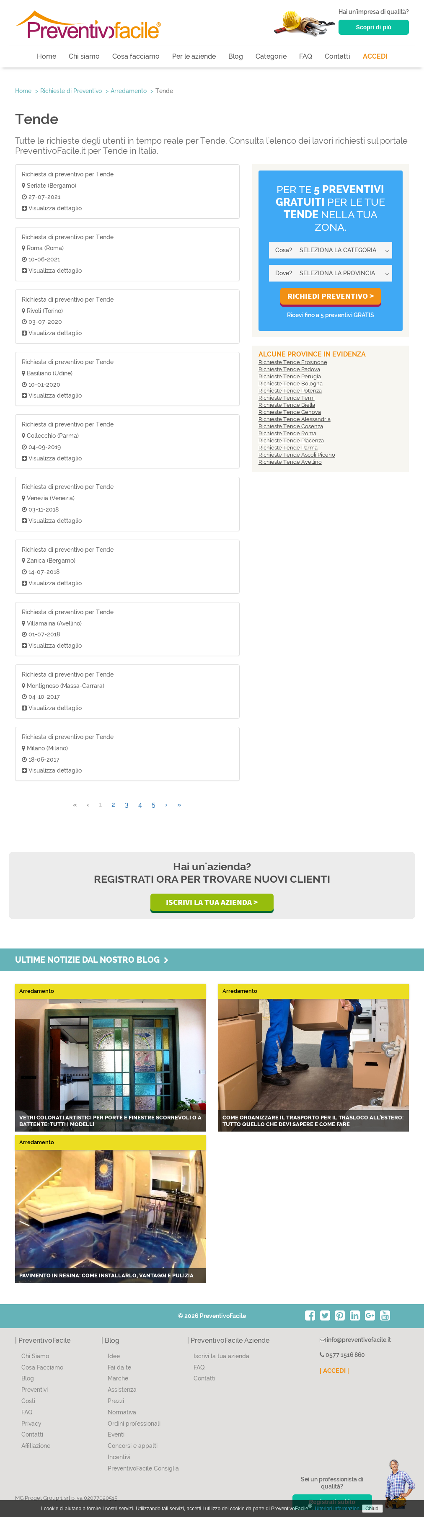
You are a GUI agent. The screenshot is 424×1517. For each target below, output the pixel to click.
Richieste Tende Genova (290, 412)
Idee (114, 1356)
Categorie (271, 56)
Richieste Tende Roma (287, 433)
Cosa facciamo (136, 56)
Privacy (31, 1423)
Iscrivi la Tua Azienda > (212, 902)
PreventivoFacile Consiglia (143, 1468)
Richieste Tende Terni (287, 398)
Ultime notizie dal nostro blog (91, 960)
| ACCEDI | (334, 1371)
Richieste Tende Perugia (290, 376)
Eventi (116, 1434)
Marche (118, 1378)
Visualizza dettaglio (52, 208)
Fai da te (119, 1367)
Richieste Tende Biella (287, 405)
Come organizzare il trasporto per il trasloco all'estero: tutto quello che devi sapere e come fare (312, 1120)
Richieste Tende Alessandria (295, 419)
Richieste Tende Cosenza (291, 426)
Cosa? (283, 250)
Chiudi (372, 1509)
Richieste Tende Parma (288, 448)
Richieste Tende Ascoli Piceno (297, 455)
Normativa (122, 1412)
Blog (235, 56)
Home (46, 56)
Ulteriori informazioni (337, 1509)
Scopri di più (374, 27)
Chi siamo (84, 56)
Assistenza (122, 1389)
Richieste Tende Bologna (291, 383)
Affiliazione (35, 1445)
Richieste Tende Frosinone (293, 362)
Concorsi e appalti (133, 1445)
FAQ (305, 56)
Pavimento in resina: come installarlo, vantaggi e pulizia (106, 1275)
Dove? (283, 273)
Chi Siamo (35, 1356)
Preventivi (34, 1389)
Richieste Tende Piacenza (291, 440)
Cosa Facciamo (42, 1367)
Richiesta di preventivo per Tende (68, 174)
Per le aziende (194, 56)
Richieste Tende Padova (289, 369)
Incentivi (119, 1457)
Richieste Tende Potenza (290, 391)
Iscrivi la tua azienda (221, 1356)
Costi (28, 1401)
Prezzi (116, 1401)
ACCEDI (375, 56)
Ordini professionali (134, 1423)
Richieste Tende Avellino (290, 462)
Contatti (337, 56)
